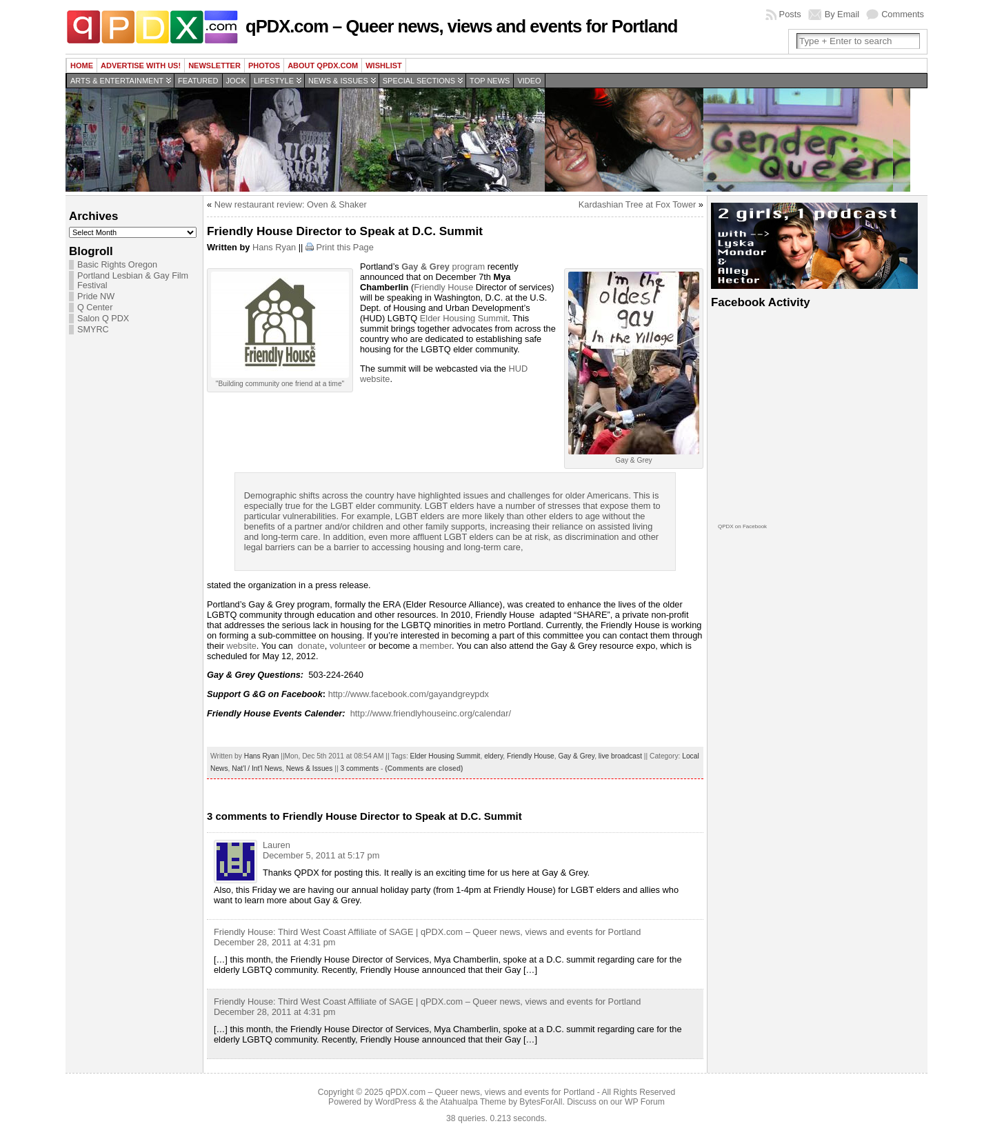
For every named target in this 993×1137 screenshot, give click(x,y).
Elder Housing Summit (464, 318)
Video (529, 81)
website (240, 646)
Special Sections (419, 81)
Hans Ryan (274, 247)
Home (81, 65)
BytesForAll (540, 1102)
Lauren (276, 845)
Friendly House (443, 287)
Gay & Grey (576, 756)
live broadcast (620, 756)
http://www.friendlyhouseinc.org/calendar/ (430, 713)
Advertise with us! (141, 65)
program (442, 266)
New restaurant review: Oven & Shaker (290, 204)
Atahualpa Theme (473, 1102)
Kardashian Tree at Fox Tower (637, 204)
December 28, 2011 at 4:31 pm (274, 942)
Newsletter (214, 65)
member (436, 646)
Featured (198, 81)
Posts (790, 14)
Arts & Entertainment (116, 81)
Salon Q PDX (103, 318)
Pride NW (95, 296)
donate (311, 646)
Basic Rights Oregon (117, 265)
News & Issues (338, 81)
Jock (236, 81)
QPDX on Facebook (742, 526)
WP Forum (645, 1102)
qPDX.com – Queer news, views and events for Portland (461, 26)
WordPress (396, 1102)
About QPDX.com (323, 65)
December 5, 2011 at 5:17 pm (321, 855)
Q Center (94, 307)
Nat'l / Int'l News (257, 768)
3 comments (359, 768)
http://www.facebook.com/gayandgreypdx (408, 694)
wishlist (383, 65)
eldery (493, 756)
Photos (264, 65)
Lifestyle (274, 81)
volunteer (348, 646)
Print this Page (345, 247)
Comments (902, 14)
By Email (842, 14)
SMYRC (93, 329)
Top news (490, 81)
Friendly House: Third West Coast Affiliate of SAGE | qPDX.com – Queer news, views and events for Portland (427, 932)
